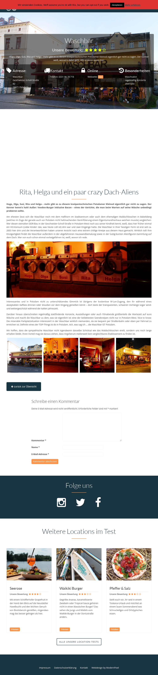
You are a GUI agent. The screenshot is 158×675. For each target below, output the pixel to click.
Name (35, 447)
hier (100, 77)
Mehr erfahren (132, 5)
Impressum (44, 667)
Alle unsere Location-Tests (79, 641)
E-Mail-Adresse (40, 454)
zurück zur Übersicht (23, 386)
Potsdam (14, 629)
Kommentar (38, 440)
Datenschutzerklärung (65, 667)
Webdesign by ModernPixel (105, 667)
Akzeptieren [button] (117, 5)
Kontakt (84, 667)
